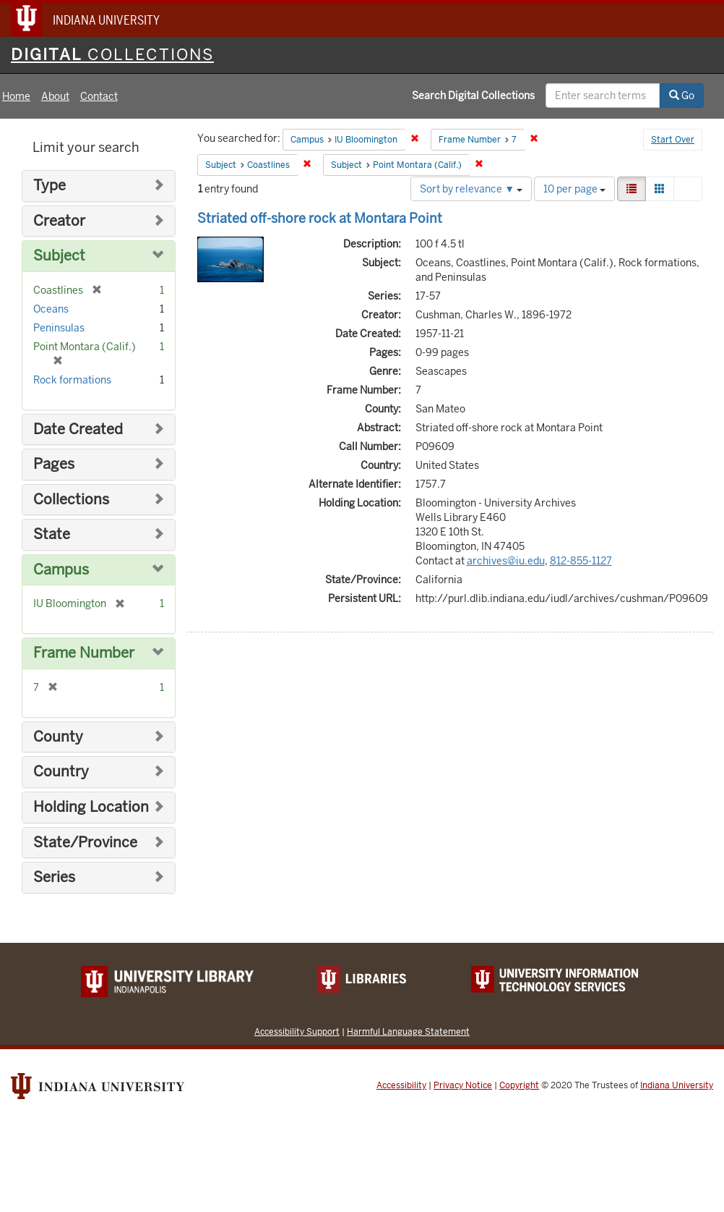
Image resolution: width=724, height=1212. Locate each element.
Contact (99, 96)
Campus (61, 570)
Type (49, 186)
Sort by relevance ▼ (471, 188)
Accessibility (401, 1085)
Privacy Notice (463, 1085)
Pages (53, 464)
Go (681, 95)
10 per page (574, 188)
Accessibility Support (297, 1031)
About (55, 96)
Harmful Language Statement (408, 1031)
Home (16, 96)
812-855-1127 (581, 560)
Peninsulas (59, 327)
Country (61, 772)
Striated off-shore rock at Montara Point (319, 218)
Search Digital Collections (473, 95)
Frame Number (83, 653)
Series (54, 877)
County (58, 737)
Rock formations (72, 379)
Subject (59, 256)
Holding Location (91, 807)
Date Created (78, 429)
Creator (59, 221)
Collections (71, 500)
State (51, 534)
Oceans (51, 308)
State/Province (85, 843)
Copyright (519, 1085)
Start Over (672, 139)
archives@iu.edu (506, 560)
